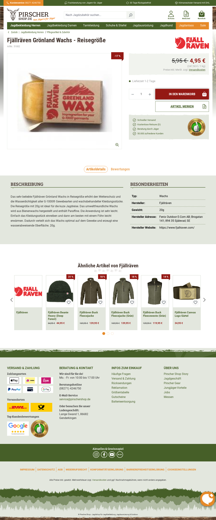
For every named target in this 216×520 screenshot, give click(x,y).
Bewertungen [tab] (120, 169)
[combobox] (95, 15)
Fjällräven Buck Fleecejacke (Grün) (122, 314)
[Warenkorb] (201, 14)
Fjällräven (22, 312)
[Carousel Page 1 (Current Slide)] (103, 333)
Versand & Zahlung (123, 378)
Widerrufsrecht (76, 469)
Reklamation (119, 387)
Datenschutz (46, 469)
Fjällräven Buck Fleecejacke (89, 314)
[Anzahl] (141, 94)
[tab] (96, 169)
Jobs (167, 392)
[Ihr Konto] (171, 14)
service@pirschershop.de (74, 399)
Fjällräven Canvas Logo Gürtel (185, 314)
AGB (60, 469)
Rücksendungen (122, 383)
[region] (64, 104)
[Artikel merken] (182, 106)
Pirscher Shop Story (176, 374)
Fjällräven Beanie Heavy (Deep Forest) (58, 316)
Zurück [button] (13, 32)
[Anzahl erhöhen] (150, 94)
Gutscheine (119, 397)
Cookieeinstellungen (181, 469)
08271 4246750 (25, 3)
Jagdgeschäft (172, 378)
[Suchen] (130, 15)
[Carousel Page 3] (112, 333)
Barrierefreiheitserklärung (145, 469)
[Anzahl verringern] (132, 94)
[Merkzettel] (186, 14)
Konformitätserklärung (106, 469)
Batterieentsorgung (123, 401)
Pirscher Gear (172, 383)
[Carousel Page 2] (108, 333)
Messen (169, 397)
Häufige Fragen (121, 374)
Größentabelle (120, 392)
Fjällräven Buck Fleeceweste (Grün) (154, 314)
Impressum (27, 469)
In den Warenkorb (188, 94)
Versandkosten (197, 69)
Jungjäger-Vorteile (175, 387)
